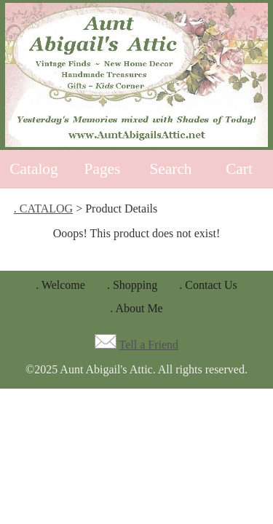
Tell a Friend (149, 344)
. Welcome (60, 285)
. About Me (136, 308)
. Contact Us (208, 285)
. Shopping (132, 285)
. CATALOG (43, 208)
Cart (239, 169)
